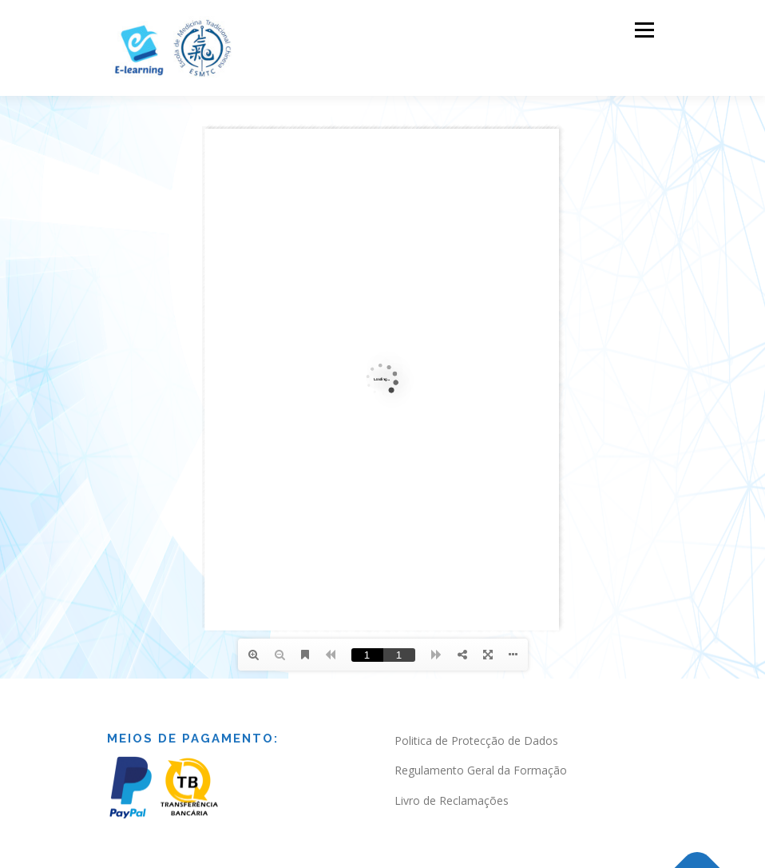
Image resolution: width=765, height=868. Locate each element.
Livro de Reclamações (451, 800)
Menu (644, 29)
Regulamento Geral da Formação (480, 770)
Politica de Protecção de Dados (476, 740)
